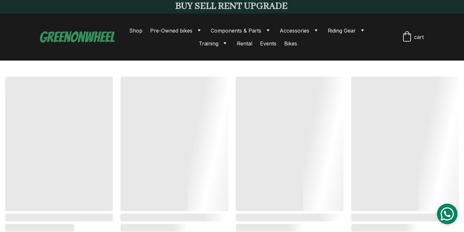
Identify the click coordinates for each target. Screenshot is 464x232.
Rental (244, 43)
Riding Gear (342, 30)
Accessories (294, 30)
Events (268, 43)
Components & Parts (236, 30)
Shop (135, 30)
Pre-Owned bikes (171, 30)
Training (208, 43)
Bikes (290, 43)
